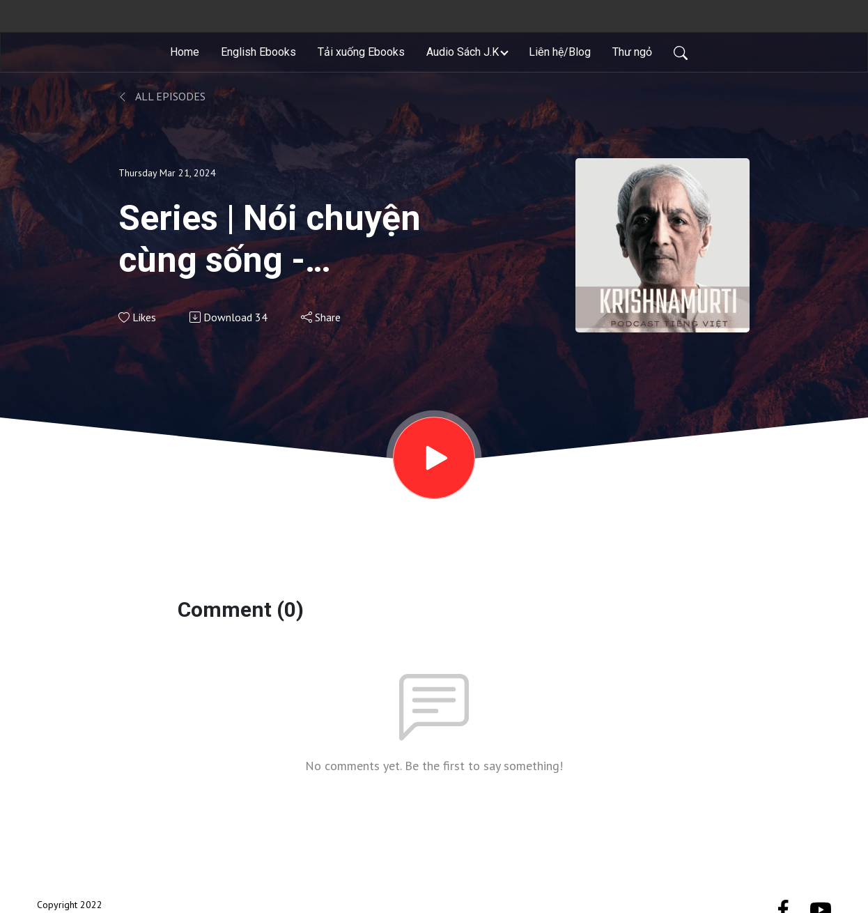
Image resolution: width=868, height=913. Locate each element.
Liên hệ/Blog (560, 52)
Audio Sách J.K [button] (462, 52)
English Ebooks (258, 52)
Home (184, 52)
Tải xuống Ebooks (361, 52)
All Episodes (162, 96)
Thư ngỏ (632, 52)
